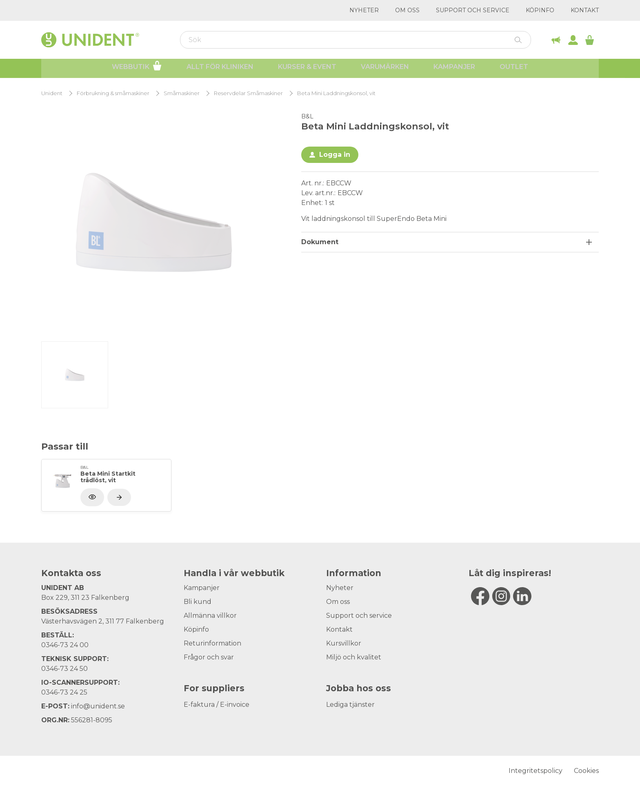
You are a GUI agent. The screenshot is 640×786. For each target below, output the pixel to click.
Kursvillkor (343, 643)
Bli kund (197, 602)
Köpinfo (540, 10)
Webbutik (137, 68)
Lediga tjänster (350, 704)
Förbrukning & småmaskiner (113, 93)
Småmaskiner (182, 93)
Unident (51, 93)
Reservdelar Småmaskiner (248, 93)
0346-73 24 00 (65, 645)
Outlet (514, 69)
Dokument (319, 242)
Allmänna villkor (210, 615)
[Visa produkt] (119, 497)
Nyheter (364, 10)
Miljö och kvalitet (353, 657)
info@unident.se (98, 706)
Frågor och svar (209, 657)
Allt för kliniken (220, 69)
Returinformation (212, 643)
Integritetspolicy (535, 771)
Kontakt (585, 10)
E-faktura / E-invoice (216, 704)
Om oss (407, 10)
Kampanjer (454, 69)
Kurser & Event (307, 69)
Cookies (586, 771)
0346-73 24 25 (64, 692)
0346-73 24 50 (64, 668)
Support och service (472, 10)
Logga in (334, 154)
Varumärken (385, 69)
